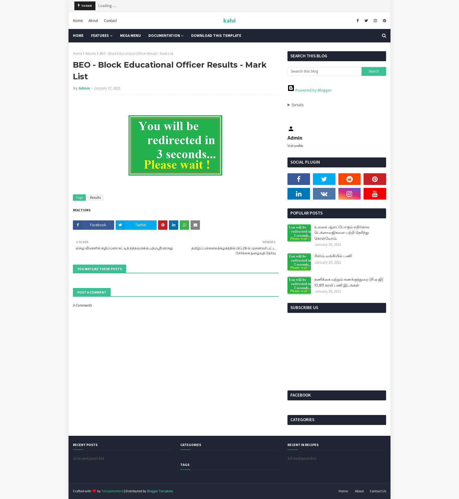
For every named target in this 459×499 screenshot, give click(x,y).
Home (78, 20)
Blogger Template (160, 491)
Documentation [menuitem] (164, 35)
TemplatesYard (112, 491)
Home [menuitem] (78, 35)
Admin (84, 88)
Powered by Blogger (309, 90)
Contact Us (378, 491)
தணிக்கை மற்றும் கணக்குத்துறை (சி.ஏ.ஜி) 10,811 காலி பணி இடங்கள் (348, 282)
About (93, 20)
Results (90, 53)
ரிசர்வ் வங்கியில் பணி (333, 255)
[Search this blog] (324, 71)
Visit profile (295, 146)
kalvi (229, 20)
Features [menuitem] (100, 35)
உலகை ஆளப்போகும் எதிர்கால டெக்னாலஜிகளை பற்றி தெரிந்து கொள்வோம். (341, 232)
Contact (110, 20)
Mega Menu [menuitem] (130, 35)
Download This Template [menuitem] (216, 35)
